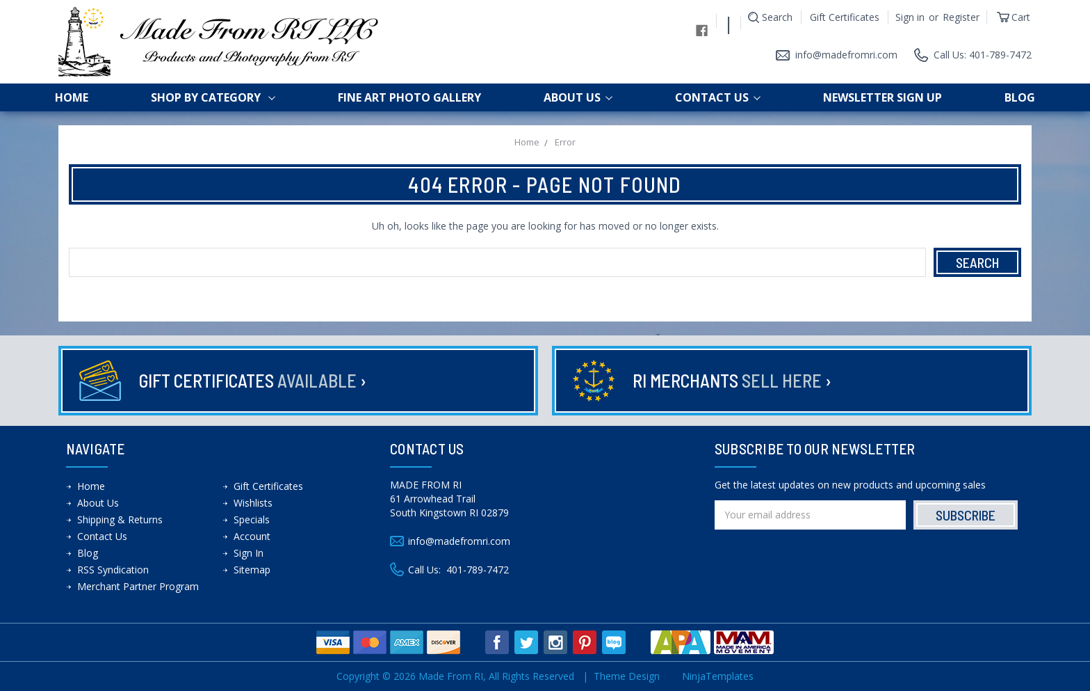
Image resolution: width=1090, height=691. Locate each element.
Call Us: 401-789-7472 (983, 54)
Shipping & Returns (120, 519)
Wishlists (253, 502)
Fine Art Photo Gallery (409, 97)
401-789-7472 (477, 569)
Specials (252, 519)
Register (961, 17)
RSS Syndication (113, 569)
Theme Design (627, 676)
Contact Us (717, 97)
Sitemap (252, 569)
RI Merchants (732, 380)
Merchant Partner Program (138, 586)
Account (252, 536)
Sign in (910, 17)
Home (71, 97)
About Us (578, 97)
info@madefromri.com (846, 54)
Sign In (248, 552)
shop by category (213, 97)
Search (777, 17)
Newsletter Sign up (882, 97)
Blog (1019, 97)
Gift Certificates (844, 17)
